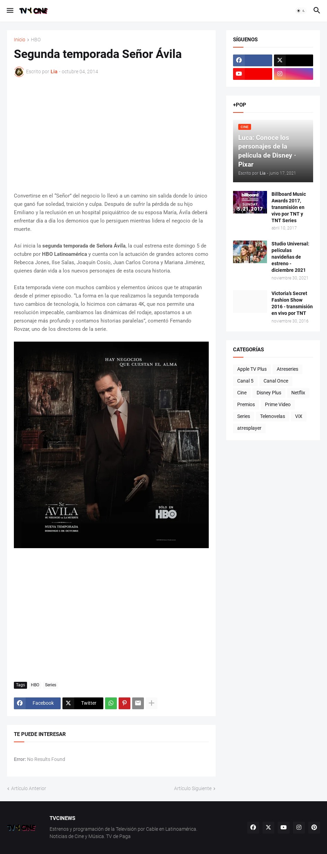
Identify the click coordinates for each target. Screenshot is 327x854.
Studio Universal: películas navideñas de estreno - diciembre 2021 (290, 257)
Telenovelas (272, 416)
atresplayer (249, 428)
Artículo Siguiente (193, 788)
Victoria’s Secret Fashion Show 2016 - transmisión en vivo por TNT (292, 303)
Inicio (19, 39)
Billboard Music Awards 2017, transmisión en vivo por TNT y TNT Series (289, 207)
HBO (36, 39)
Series (50, 685)
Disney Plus (269, 392)
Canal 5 (245, 381)
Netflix (298, 392)
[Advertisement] (111, 134)
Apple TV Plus (252, 369)
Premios (246, 404)
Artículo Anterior (28, 788)
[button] (9, 11)
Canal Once (276, 381)
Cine (242, 392)
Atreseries (287, 369)
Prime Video (278, 404)
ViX (298, 416)
